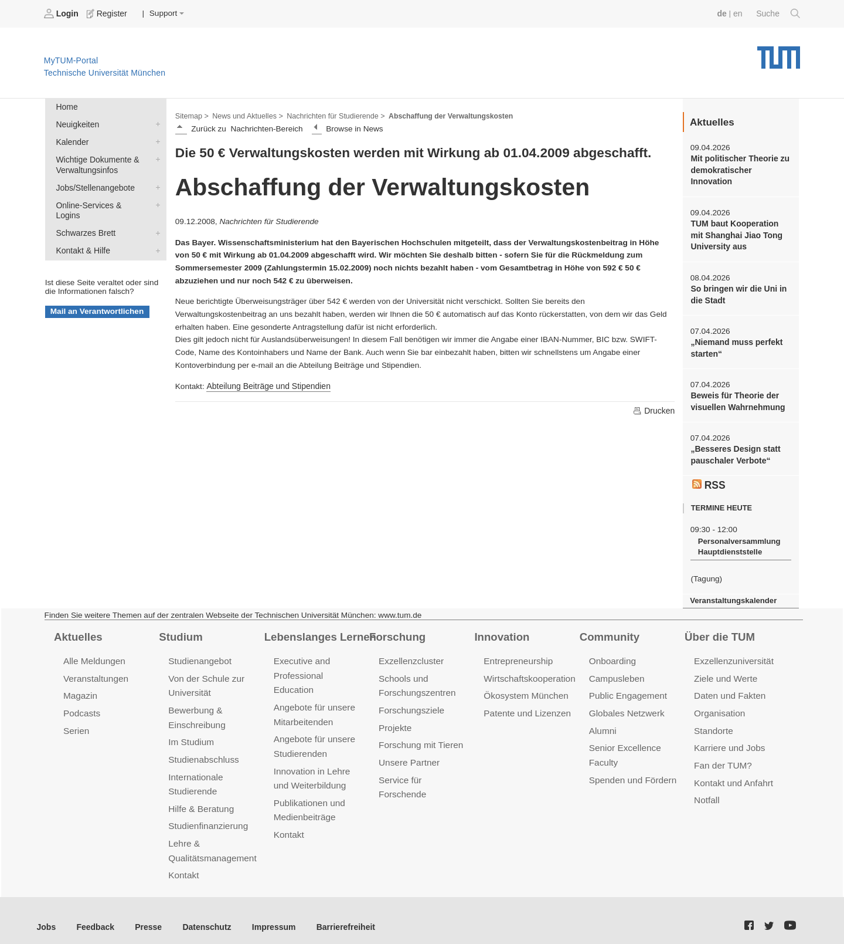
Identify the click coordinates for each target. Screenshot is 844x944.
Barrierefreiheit (337, 914)
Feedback (94, 914)
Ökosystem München (525, 688)
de (723, 13)
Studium (180, 630)
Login (62, 13)
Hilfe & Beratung (200, 798)
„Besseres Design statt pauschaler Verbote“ (734, 451)
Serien (76, 723)
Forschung (396, 630)
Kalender (155, 140)
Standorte (713, 723)
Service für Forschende (424, 770)
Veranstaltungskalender (732, 594)
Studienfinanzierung (207, 815)
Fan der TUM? (722, 757)
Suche (778, 13)
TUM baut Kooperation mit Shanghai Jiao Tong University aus (740, 233)
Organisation (719, 705)
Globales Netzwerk (626, 705)
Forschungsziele (411, 703)
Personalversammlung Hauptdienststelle (737, 541)
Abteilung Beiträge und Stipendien (266, 385)
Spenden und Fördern (632, 770)
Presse (145, 914)
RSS (708, 479)
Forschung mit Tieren (420, 737)
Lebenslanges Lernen (318, 630)
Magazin (80, 688)
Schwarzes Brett (155, 218)
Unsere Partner (408, 754)
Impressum (267, 914)
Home (66, 106)
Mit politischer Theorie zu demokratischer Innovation (738, 169)
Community (609, 630)
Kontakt (183, 863)
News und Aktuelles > (246, 115)
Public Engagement (627, 688)
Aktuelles (77, 630)
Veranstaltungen (95, 671)
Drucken (654, 409)
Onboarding (612, 654)
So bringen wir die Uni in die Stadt (737, 292)
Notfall (706, 790)
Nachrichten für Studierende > (331, 115)
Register (107, 13)
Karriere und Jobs (728, 740)
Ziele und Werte (724, 671)
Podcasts (81, 705)
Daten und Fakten (729, 688)
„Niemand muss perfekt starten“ (735, 345)
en (738, 13)
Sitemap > (191, 115)
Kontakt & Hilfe (155, 235)
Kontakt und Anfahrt (732, 773)
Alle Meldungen (93, 654)
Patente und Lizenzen (526, 705)
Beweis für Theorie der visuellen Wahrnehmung (736, 398)
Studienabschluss (202, 751)
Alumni (602, 723)
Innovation (501, 630)
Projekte (395, 720)
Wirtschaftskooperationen (533, 671)
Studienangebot (199, 654)
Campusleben (616, 671)
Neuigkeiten (155, 123)
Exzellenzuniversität (732, 654)
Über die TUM (719, 630)
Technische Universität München (778, 53)
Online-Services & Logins (155, 201)
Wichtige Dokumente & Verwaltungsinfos (155, 157)
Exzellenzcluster (410, 654)
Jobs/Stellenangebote (155, 184)
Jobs (46, 914)
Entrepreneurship (517, 654)
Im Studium (190, 734)
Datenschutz (202, 914)
